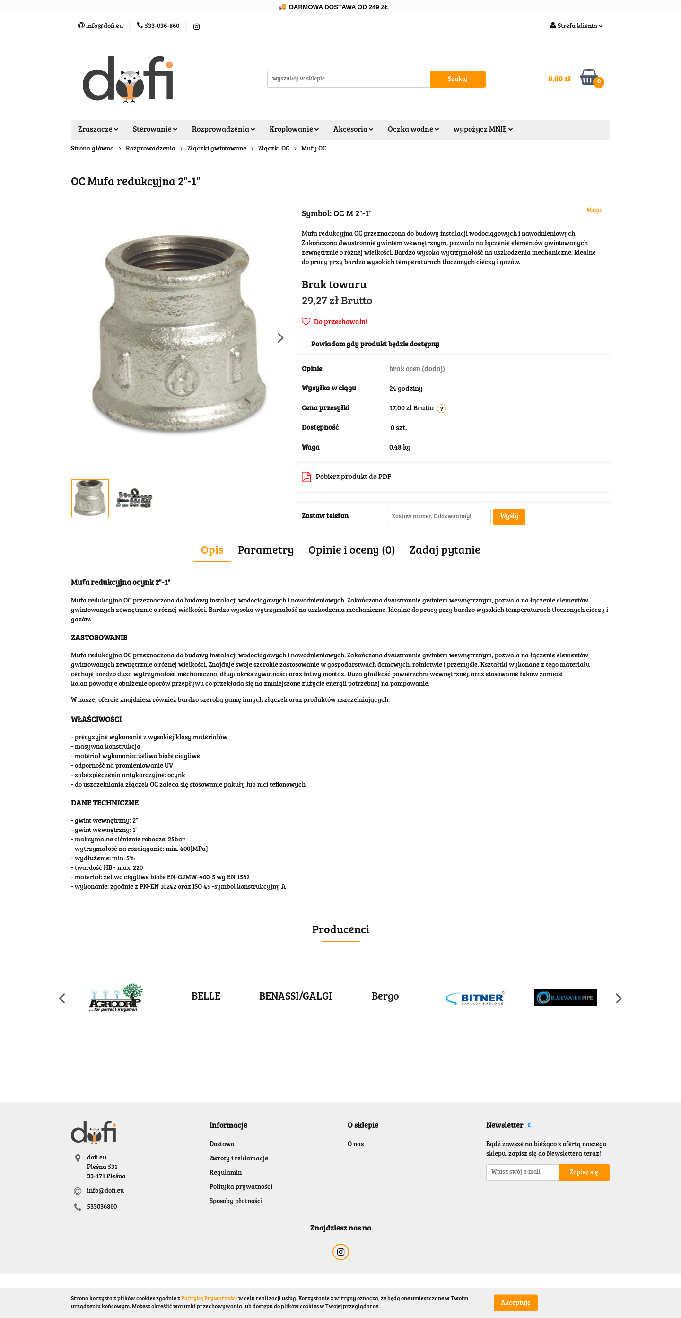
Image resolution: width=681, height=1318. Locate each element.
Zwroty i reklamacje (239, 1159)
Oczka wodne (413, 129)
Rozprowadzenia (223, 129)
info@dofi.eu (105, 1191)
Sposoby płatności (236, 1201)
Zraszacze (98, 129)
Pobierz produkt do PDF (346, 477)
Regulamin (226, 1173)
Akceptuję (516, 1303)
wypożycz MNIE (483, 129)
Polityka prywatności (241, 1187)
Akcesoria (353, 129)
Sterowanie (155, 129)
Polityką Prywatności (209, 1298)
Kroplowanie (294, 129)
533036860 (102, 1207)
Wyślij (509, 516)
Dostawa (222, 1144)
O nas (356, 1144)
